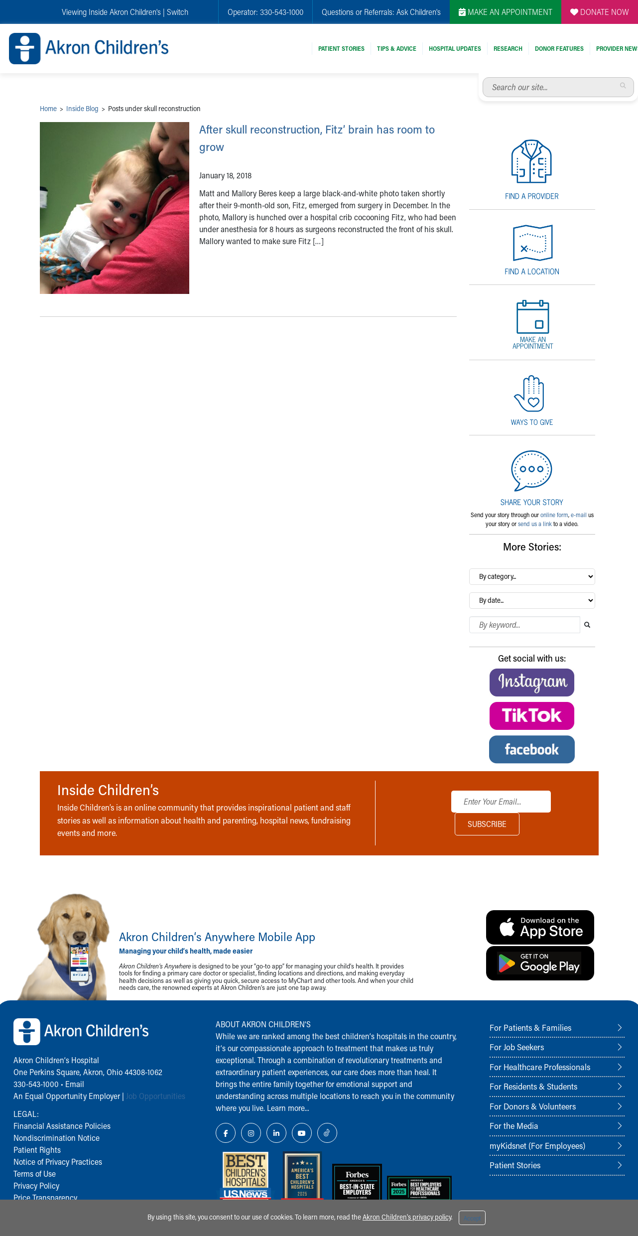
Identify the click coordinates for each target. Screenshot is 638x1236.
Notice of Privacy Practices (57, 1161)
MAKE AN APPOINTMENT (505, 11)
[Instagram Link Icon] (251, 1133)
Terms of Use (34, 1173)
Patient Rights (37, 1149)
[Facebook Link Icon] (226, 1133)
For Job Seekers (517, 1046)
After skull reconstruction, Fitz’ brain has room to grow (321, 137)
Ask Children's (418, 11)
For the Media (514, 1125)
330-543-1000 (36, 1084)
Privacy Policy (36, 1185)
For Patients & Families (530, 1027)
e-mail (579, 515)
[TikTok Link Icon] (327, 1133)
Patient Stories (341, 48)
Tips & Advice (396, 48)
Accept (472, 1218)
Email (74, 1084)
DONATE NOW (599, 11)
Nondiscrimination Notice (56, 1137)
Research (508, 48)
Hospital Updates (455, 48)
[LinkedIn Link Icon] (276, 1133)
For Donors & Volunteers (533, 1105)
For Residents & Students (533, 1086)
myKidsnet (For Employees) (537, 1145)
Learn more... (288, 1107)
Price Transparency (45, 1197)
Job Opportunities (155, 1096)
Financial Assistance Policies (62, 1125)
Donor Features (559, 48)
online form (554, 515)
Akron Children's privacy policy (407, 1217)
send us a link (535, 524)
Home (48, 108)
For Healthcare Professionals (540, 1066)
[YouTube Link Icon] (302, 1133)
